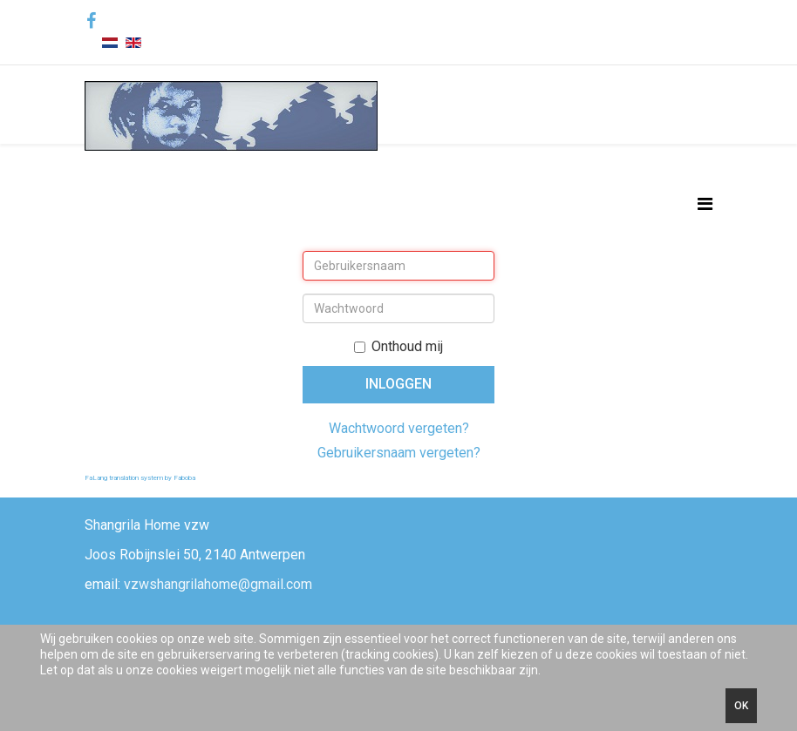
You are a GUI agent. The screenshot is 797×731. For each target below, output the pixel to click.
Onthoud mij (398, 346)
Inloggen (398, 384)
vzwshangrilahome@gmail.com (218, 584)
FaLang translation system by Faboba (140, 478)
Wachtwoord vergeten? (399, 428)
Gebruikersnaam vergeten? (398, 452)
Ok (741, 706)
